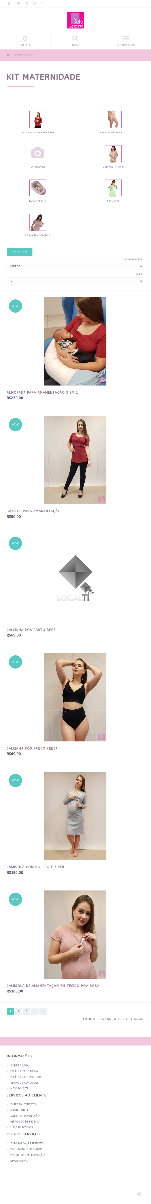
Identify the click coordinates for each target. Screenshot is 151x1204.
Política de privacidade (26, 1077)
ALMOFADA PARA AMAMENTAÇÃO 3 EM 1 (42, 393)
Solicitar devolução (25, 1115)
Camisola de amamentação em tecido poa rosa (53, 986)
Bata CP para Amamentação (34, 511)
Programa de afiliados (26, 1149)
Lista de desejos (21, 1127)
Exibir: (139, 274)
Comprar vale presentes (27, 1143)
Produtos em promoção (27, 1155)
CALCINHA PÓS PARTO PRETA (32, 748)
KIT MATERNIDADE (23, 55)
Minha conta (19, 1110)
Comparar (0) (19, 251)
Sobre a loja (19, 1065)
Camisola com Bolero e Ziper (35, 867)
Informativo (19, 1160)
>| (43, 1011)
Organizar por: (134, 259)
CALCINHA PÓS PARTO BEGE (31, 630)
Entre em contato (23, 1104)
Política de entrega (24, 1071)
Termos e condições (24, 1082)
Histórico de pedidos (25, 1121)
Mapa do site (19, 1088)
